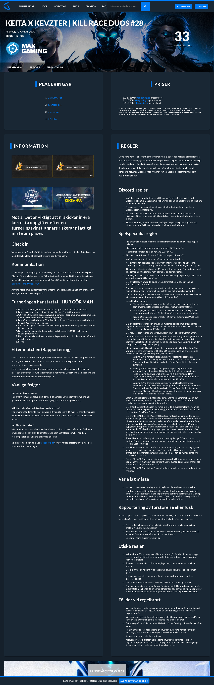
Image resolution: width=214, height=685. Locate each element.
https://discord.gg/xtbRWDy (25, 283)
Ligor (45, 6)
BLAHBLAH (53, 119)
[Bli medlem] (183, 6)
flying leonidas (55, 104)
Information (15, 67)
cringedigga (53, 112)
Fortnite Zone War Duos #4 (107, 670)
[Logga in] (201, 6)
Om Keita (92, 6)
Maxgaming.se (143, 97)
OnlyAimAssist (55, 97)
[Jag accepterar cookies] (134, 680)
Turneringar (27, 6)
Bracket (35, 67)
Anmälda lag (55, 67)
